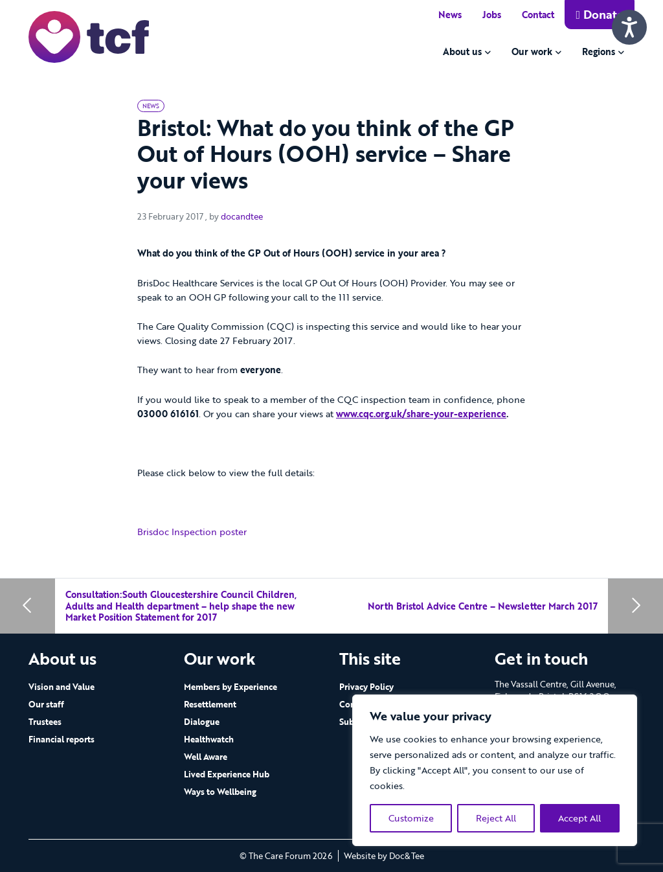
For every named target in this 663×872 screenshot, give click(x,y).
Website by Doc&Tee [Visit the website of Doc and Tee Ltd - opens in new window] (384, 856)
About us (462, 51)
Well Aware (205, 757)
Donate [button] (600, 14)
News (450, 14)
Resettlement (210, 704)
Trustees (45, 722)
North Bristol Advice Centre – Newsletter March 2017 (483, 606)
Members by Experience (230, 687)
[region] (494, 770)
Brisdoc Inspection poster (193, 531)
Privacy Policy (366, 687)
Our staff (46, 704)
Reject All (496, 818)
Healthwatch (209, 739)
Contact (538, 14)
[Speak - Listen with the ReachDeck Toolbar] (629, 27)
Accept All (579, 818)
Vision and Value (61, 687)
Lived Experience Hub (226, 774)
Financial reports (61, 739)
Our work (531, 51)
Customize (411, 818)
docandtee (242, 216)
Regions (598, 51)
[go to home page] (88, 36)
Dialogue (201, 722)
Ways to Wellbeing (220, 791)
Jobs (491, 14)
